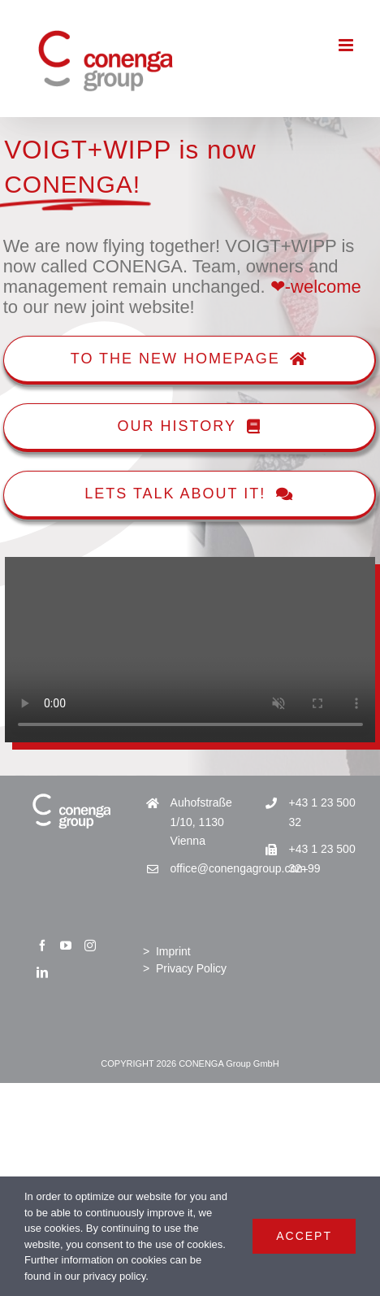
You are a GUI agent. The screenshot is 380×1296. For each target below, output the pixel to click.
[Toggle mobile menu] (347, 45)
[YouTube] (65, 945)
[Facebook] (42, 945)
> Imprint (167, 951)
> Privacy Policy (185, 968)
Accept (304, 1235)
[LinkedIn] (42, 972)
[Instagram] (90, 945)
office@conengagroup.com (204, 868)
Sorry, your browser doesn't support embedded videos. (190, 649)
